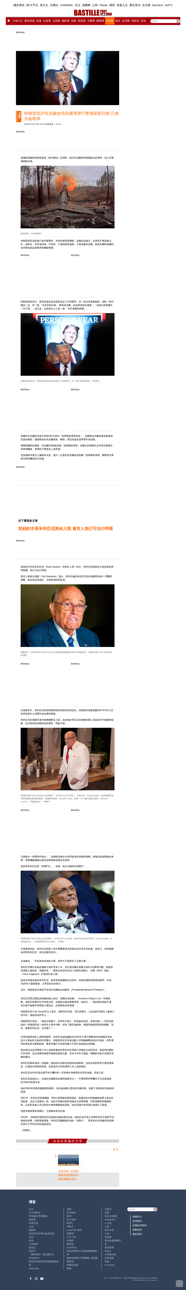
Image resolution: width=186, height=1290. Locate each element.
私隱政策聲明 (139, 1225)
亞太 (78, 5)
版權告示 (137, 1216)
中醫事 (91, 20)
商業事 (82, 20)
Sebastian (110, 1219)
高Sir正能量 (111, 1216)
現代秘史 (71, 1212)
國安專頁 (19, 5)
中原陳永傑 (110, 1254)
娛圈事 (86, 5)
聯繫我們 (137, 1230)
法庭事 (56, 20)
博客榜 (135, 20)
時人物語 (71, 1219)
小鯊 (31, 1226)
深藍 (107, 1212)
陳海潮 (70, 1261)
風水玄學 (109, 1230)
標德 (69, 1268)
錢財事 (66, 20)
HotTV (168, 5)
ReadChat (34, 1258)
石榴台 (54, 5)
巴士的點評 (34, 1212)
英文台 (44, 5)
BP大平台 (32, 5)
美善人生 (122, 5)
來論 (107, 1261)
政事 (39, 20)
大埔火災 (17, 20)
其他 (143, 20)
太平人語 (71, 1237)
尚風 (31, 1240)
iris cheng (110, 1265)
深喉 (69, 1209)
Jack (31, 1237)
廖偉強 (70, 1244)
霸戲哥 (32, 1230)
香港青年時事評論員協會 (41, 1233)
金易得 (70, 1240)
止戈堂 (108, 1223)
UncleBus (72, 1247)
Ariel (31, 1209)
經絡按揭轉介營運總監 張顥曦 (82, 1258)
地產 (73, 20)
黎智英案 (29, 20)
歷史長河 (135, 5)
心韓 (95, 5)
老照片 (32, 1251)
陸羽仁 (70, 1223)
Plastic (104, 5)
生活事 (146, 5)
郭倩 (69, 1216)
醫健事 (100, 20)
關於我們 (137, 1234)
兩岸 (117, 20)
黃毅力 (70, 1226)
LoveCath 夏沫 (74, 1230)
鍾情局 (32, 1219)
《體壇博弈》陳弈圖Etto (41, 1254)
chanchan (34, 1268)
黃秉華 (70, 1233)
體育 (112, 5)
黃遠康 (108, 1237)
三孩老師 (33, 1244)
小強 (107, 1226)
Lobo (107, 1233)
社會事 (47, 20)
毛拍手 (108, 1209)
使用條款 (137, 1221)
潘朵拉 (32, 1247)
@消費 (126, 20)
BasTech (157, 5)
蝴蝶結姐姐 (72, 1265)
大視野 (110, 20)
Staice (108, 1251)
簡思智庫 (109, 1247)
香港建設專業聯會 (38, 1216)
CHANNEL (66, 5)
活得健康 (109, 1258)
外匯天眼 (33, 1223)
